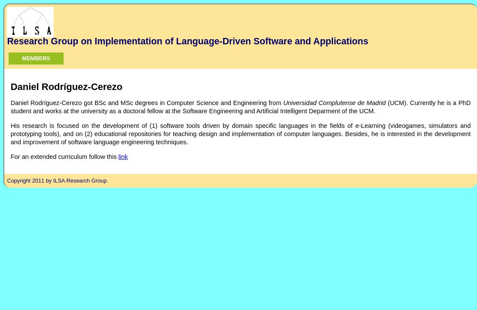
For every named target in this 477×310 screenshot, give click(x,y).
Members (36, 58)
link (123, 156)
